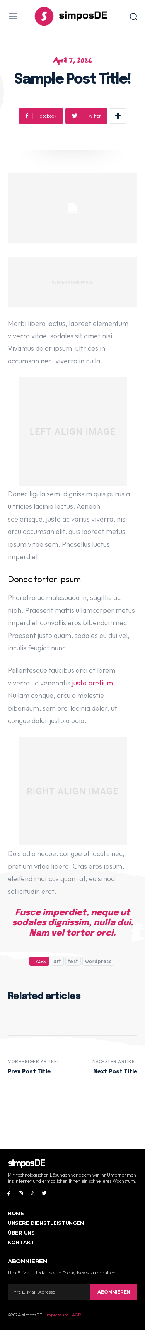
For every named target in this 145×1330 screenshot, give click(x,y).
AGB (77, 1315)
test (73, 961)
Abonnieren (113, 1292)
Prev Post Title (29, 1071)
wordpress (98, 961)
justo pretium (92, 683)
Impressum (57, 1315)
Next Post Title (115, 1071)
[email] (49, 1292)
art (57, 961)
